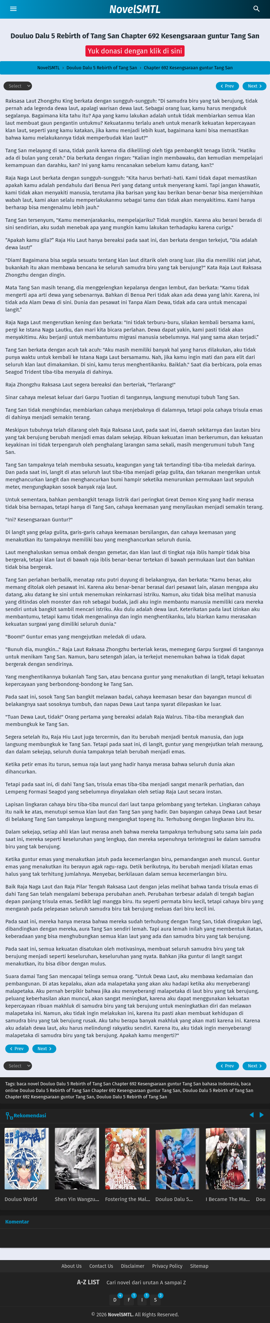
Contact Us (101, 1266)
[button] (135, 51)
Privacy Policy (167, 1266)
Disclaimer (132, 1266)
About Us (72, 1266)
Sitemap (199, 1266)
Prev (226, 86)
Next (256, 86)
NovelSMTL (135, 9)
